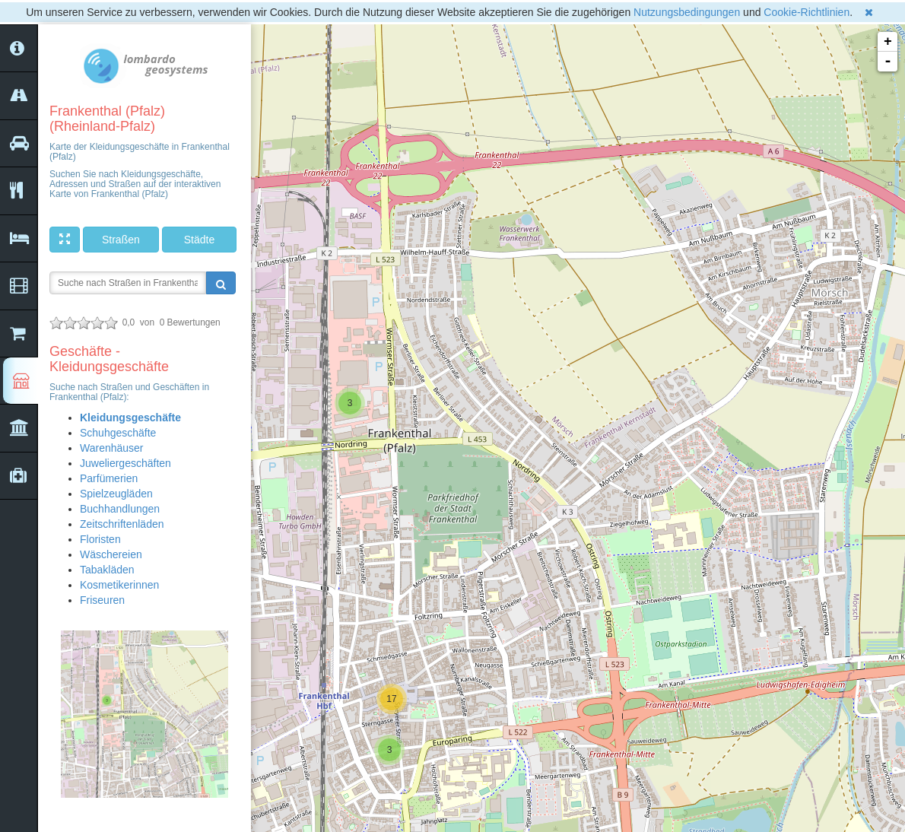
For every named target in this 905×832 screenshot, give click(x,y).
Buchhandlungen (120, 509)
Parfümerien (109, 478)
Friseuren (102, 600)
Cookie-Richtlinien (806, 12)
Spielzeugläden (116, 493)
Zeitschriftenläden (122, 524)
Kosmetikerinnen (119, 585)
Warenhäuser (112, 448)
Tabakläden (107, 570)
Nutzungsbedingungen (687, 12)
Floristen (100, 539)
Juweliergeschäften (125, 463)
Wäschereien (111, 554)
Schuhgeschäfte (118, 433)
